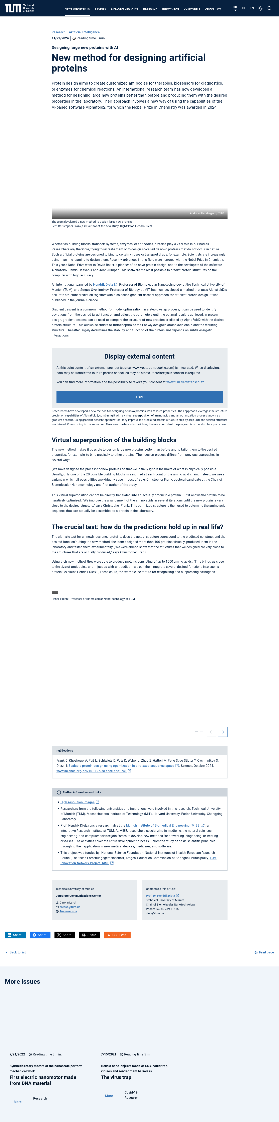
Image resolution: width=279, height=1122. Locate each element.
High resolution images (77, 802)
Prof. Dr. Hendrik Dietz (160, 895)
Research (150, 8)
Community (192, 8)
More (18, 1102)
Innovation (170, 8)
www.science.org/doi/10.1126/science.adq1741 (91, 771)
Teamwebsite (68, 911)
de (244, 8)
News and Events (77, 8)
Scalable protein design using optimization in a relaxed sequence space (121, 766)
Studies (100, 8)
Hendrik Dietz (103, 284)
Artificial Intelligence (84, 32)
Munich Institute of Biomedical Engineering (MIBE (162, 825)
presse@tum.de (70, 907)
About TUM (213, 8)
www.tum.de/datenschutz (185, 382)
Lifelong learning (124, 8)
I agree (139, 397)
